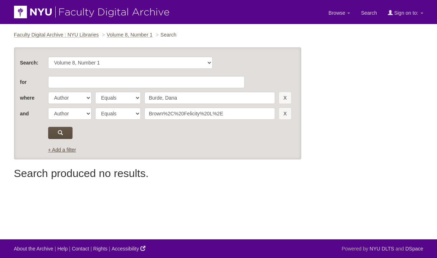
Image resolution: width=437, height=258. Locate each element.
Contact (80, 249)
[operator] (118, 98)
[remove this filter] (285, 98)
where (27, 98)
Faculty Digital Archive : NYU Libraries (56, 35)
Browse (339, 13)
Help (62, 249)
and (24, 113)
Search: (29, 63)
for (23, 82)
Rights (100, 249)
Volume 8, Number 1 (130, 35)
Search (369, 13)
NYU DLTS (381, 249)
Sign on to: (405, 13)
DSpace (414, 249)
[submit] (60, 133)
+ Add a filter (62, 150)
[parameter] (70, 98)
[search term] (209, 98)
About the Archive (34, 249)
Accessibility (128, 248)
